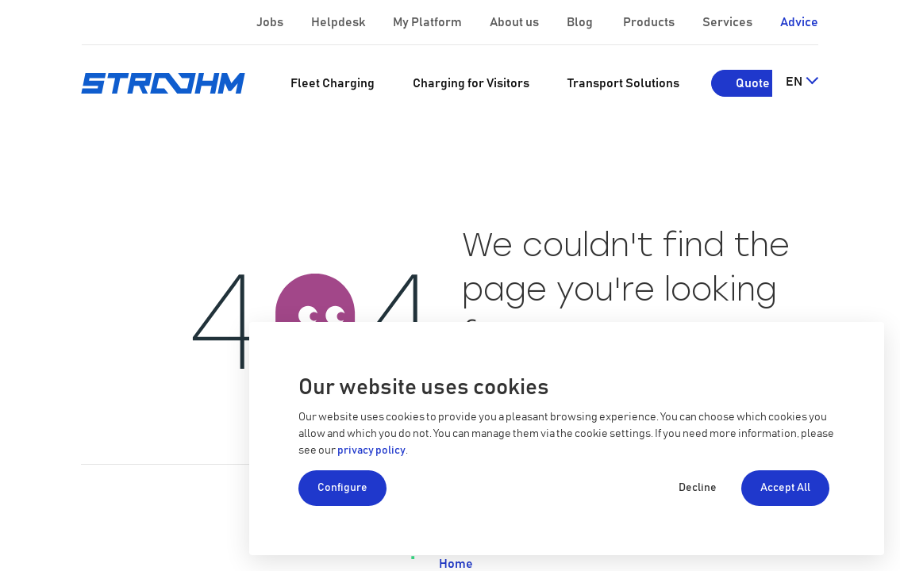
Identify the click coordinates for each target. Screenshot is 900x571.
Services (728, 22)
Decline (698, 487)
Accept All (785, 487)
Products (650, 22)
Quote (753, 83)
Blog (581, 22)
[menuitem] (332, 83)
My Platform (427, 22)
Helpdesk (339, 22)
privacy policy (371, 450)
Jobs (271, 22)
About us (515, 22)
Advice (799, 22)
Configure (342, 487)
